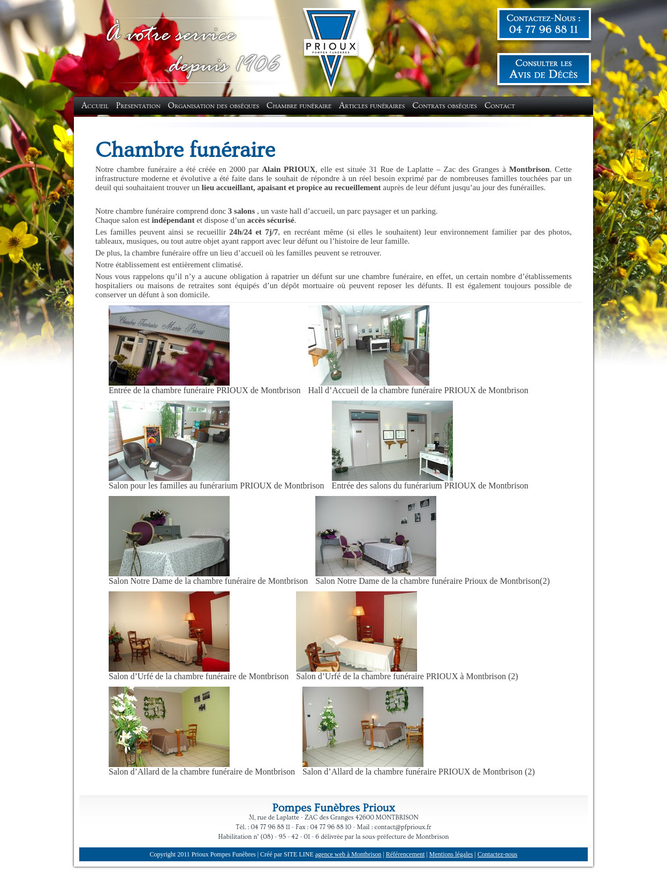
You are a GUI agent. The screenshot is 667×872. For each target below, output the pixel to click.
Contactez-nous (497, 854)
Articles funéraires (372, 105)
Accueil (95, 105)
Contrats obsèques (444, 105)
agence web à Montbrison (348, 854)
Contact (499, 105)
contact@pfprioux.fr (403, 827)
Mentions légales (451, 854)
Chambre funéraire (299, 105)
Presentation (138, 105)
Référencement (405, 854)
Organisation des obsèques (213, 105)
